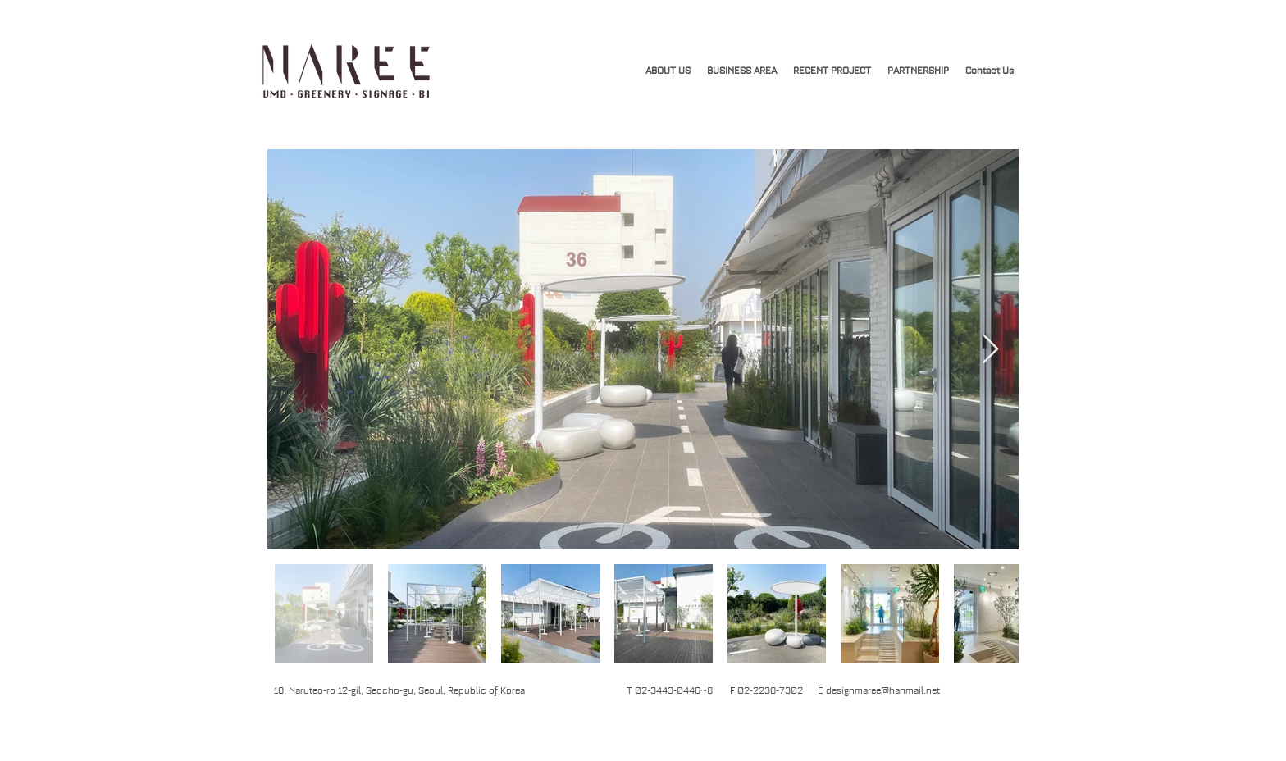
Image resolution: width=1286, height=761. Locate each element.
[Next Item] (990, 350)
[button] (832, 70)
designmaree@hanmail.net (883, 690)
